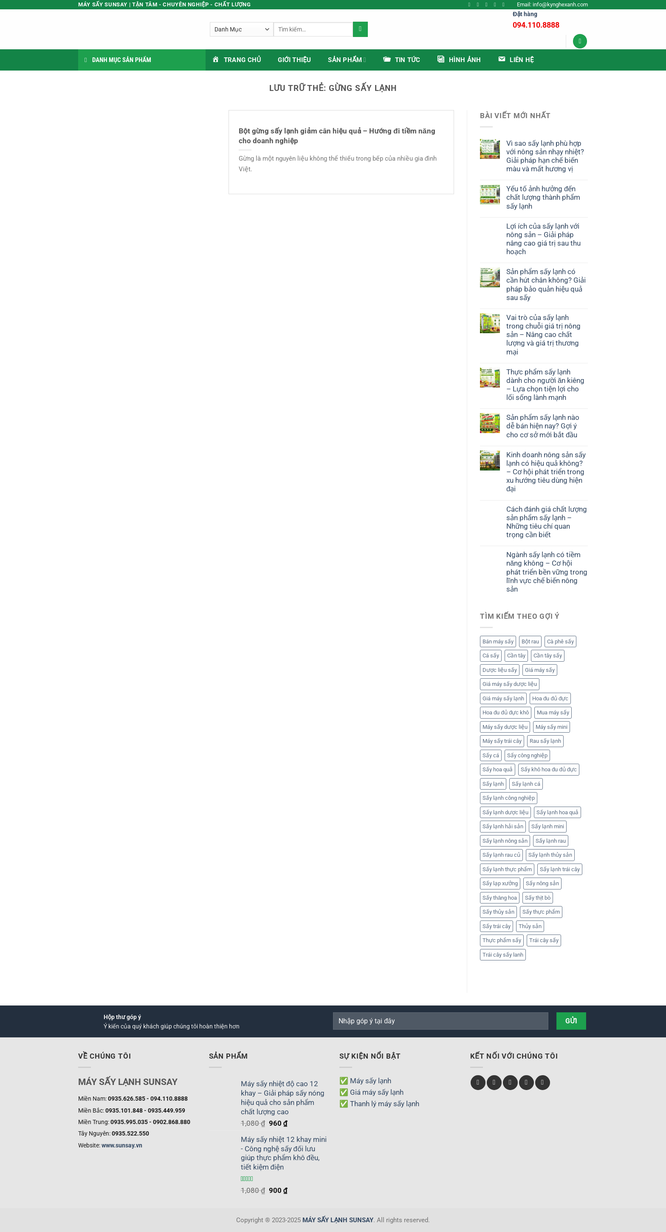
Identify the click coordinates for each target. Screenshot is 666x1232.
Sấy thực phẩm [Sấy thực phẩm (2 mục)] (541, 912)
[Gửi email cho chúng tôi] (497, 5)
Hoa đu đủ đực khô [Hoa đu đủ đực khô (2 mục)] (506, 712)
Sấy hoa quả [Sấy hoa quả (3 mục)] (498, 769)
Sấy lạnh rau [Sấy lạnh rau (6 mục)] (551, 841)
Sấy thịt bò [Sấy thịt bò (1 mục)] (537, 898)
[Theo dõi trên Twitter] (488, 5)
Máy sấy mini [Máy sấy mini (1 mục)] (551, 727)
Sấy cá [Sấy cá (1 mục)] (491, 755)
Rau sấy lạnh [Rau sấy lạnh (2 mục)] (545, 741)
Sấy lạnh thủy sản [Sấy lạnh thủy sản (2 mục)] (550, 855)
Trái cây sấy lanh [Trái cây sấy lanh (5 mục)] (503, 955)
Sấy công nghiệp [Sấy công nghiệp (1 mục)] (527, 755)
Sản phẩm (347, 60)
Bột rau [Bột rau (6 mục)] (530, 641)
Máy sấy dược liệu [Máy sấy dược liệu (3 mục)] (505, 727)
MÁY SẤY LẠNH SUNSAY (338, 1220)
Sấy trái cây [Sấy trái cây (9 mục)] (497, 926)
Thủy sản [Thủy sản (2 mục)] (530, 926)
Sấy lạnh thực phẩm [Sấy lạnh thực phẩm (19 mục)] (507, 869)
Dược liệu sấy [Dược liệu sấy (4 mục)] (500, 670)
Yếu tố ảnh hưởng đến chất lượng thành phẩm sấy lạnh (543, 197)
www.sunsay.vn (122, 1145)
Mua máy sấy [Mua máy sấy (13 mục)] (553, 712)
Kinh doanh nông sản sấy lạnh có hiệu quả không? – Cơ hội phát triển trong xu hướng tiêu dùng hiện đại (546, 471)
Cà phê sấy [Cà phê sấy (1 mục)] (560, 641)
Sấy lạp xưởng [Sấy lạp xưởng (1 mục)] (500, 883)
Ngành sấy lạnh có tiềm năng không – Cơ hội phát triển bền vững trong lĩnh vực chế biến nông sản (546, 571)
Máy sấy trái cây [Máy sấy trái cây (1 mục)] (502, 741)
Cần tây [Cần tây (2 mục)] (516, 655)
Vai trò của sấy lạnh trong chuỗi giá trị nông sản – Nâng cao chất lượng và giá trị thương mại (543, 334)
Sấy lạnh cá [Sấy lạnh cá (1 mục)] (526, 784)
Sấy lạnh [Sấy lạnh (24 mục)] (493, 784)
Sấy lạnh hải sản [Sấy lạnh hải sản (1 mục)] (503, 826)
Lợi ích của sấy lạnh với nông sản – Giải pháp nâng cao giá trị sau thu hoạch (543, 239)
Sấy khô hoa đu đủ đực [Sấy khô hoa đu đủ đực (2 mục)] (549, 769)
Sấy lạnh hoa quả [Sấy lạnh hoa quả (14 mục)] (557, 812)
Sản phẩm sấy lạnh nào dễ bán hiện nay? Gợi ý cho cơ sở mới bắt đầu (542, 426)
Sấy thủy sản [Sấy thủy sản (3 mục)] (498, 912)
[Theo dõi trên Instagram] (480, 5)
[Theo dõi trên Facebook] (471, 5)
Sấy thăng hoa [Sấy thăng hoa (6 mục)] (500, 898)
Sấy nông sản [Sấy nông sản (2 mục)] (542, 883)
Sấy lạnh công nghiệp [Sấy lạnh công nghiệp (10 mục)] (509, 798)
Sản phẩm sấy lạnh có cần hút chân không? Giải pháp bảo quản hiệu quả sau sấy (546, 284)
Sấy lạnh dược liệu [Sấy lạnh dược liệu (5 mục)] (505, 812)
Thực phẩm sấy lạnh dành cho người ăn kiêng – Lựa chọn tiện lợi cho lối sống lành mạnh (545, 385)
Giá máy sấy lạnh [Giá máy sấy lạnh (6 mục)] (503, 698)
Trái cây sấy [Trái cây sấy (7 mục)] (544, 940)
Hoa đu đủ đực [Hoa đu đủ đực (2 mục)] (550, 698)
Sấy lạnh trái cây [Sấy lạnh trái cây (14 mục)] (560, 869)
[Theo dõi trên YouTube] (505, 5)
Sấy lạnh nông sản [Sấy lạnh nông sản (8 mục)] (505, 841)
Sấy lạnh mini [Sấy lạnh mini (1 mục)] (547, 826)
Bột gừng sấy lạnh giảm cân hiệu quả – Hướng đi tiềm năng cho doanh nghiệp (337, 136)
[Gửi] (402, 29)
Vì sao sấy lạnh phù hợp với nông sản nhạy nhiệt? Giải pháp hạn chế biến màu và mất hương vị (545, 156)
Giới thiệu (294, 60)
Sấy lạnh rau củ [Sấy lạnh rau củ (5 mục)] (501, 855)
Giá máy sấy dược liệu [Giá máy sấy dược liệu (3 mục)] (510, 684)
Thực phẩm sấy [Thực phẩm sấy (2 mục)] (502, 940)
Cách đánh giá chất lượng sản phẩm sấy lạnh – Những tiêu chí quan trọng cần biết (546, 522)
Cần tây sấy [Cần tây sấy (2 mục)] (547, 655)
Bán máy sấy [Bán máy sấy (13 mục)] (498, 641)
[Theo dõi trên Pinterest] (542, 1082)
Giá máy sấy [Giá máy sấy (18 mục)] (540, 670)
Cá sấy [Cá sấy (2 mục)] (491, 655)
